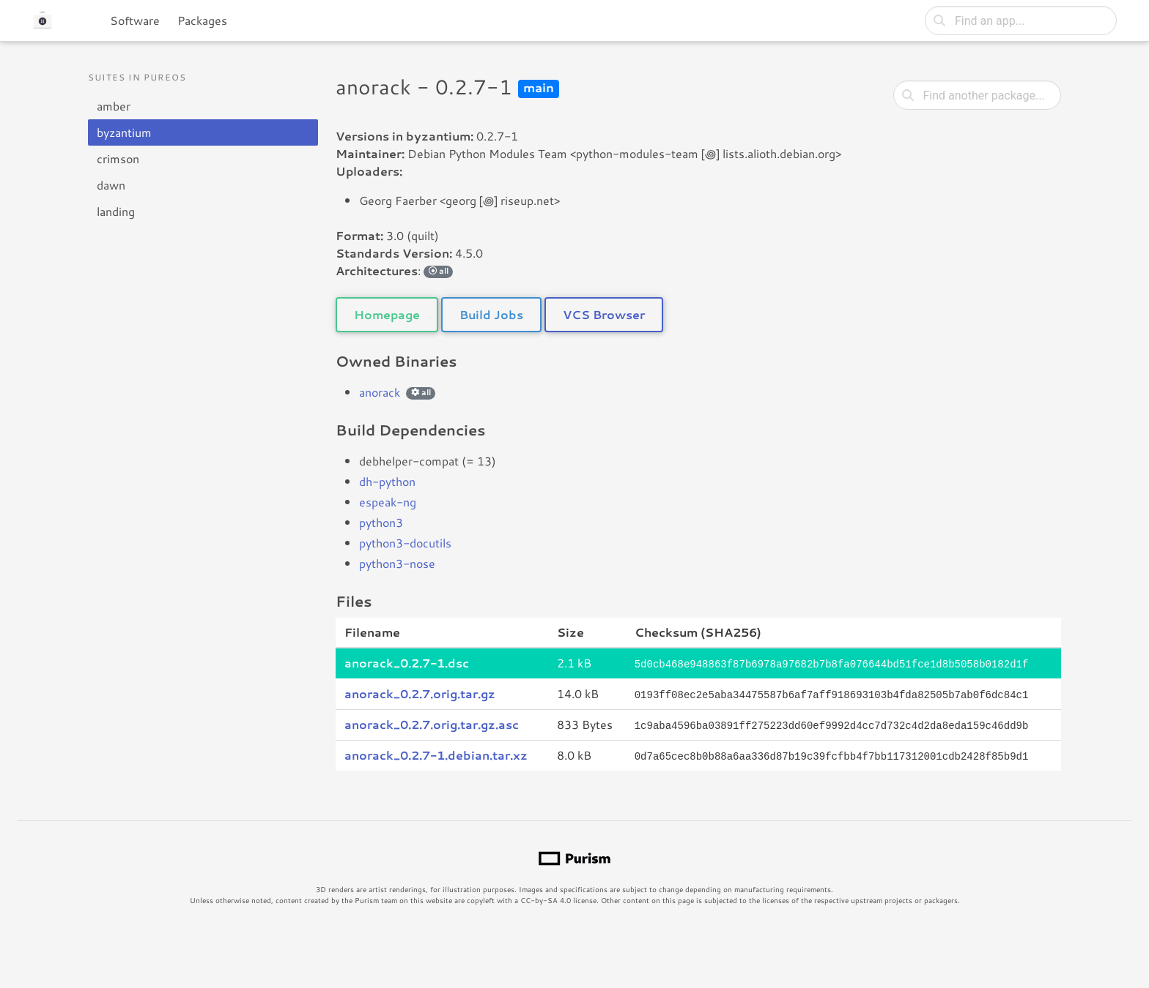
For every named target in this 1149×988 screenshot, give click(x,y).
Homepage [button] (387, 314)
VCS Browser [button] (604, 314)
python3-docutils (405, 542)
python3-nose (397, 563)
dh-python (387, 481)
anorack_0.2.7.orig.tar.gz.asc (431, 722)
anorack (379, 391)
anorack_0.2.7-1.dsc (406, 662)
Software (135, 20)
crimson (118, 158)
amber (113, 105)
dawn (111, 184)
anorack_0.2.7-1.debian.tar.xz (436, 752)
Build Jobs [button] (491, 314)
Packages (202, 20)
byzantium (124, 132)
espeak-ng (387, 501)
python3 (381, 522)
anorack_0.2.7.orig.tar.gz (419, 692)
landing (116, 211)
